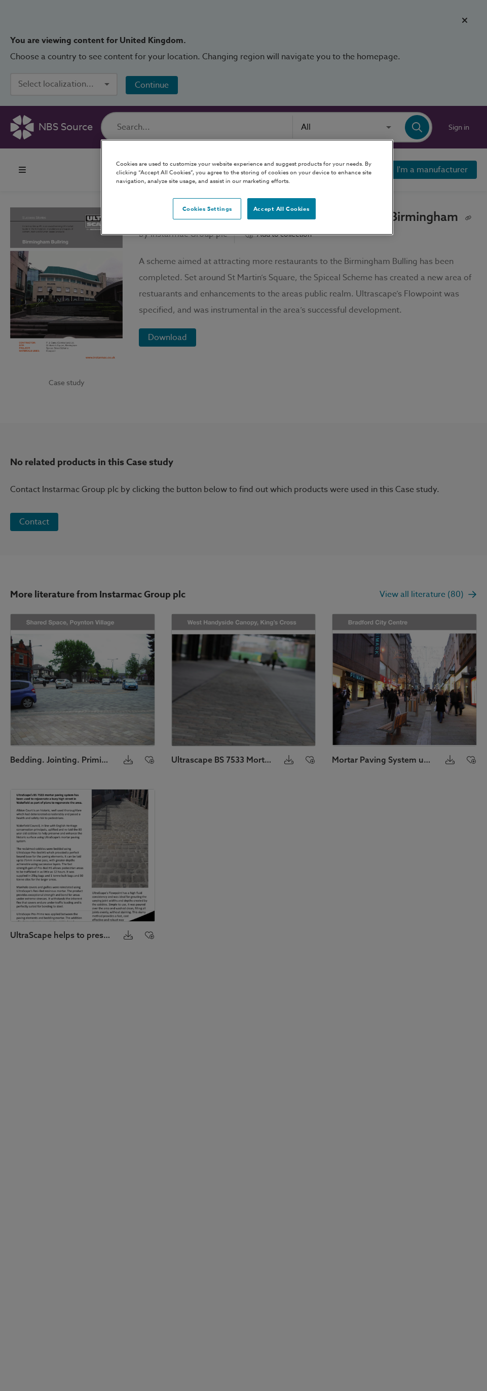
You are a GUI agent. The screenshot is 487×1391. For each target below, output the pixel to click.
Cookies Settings (207, 208)
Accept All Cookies (281, 208)
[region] (247, 187)
